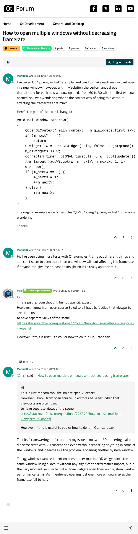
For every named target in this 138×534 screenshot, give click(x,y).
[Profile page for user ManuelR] (8, 78)
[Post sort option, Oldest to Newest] (8, 62)
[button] (6, 528)
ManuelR (22, 75)
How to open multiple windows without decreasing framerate (82, 375)
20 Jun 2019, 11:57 (52, 250)
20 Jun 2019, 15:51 (75, 290)
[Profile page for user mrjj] (8, 293)
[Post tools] (132, 237)
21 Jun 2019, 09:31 (52, 369)
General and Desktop (36, 48)
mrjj (19, 290)
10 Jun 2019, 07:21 (52, 75)
